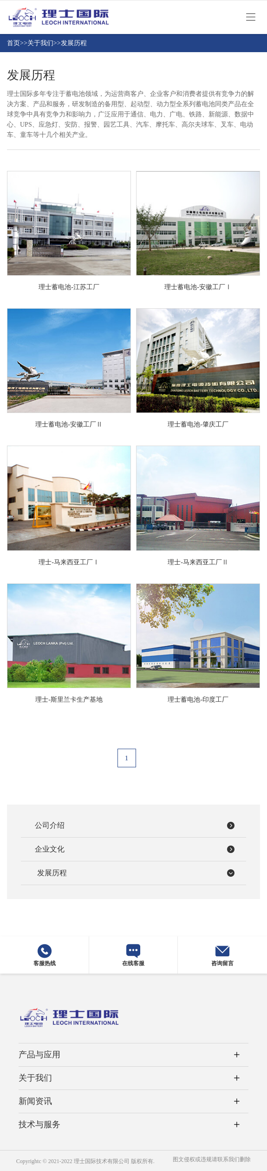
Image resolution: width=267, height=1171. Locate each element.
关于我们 (40, 43)
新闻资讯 (35, 1101)
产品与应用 (39, 1054)
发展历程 (74, 43)
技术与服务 (39, 1124)
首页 (13, 43)
